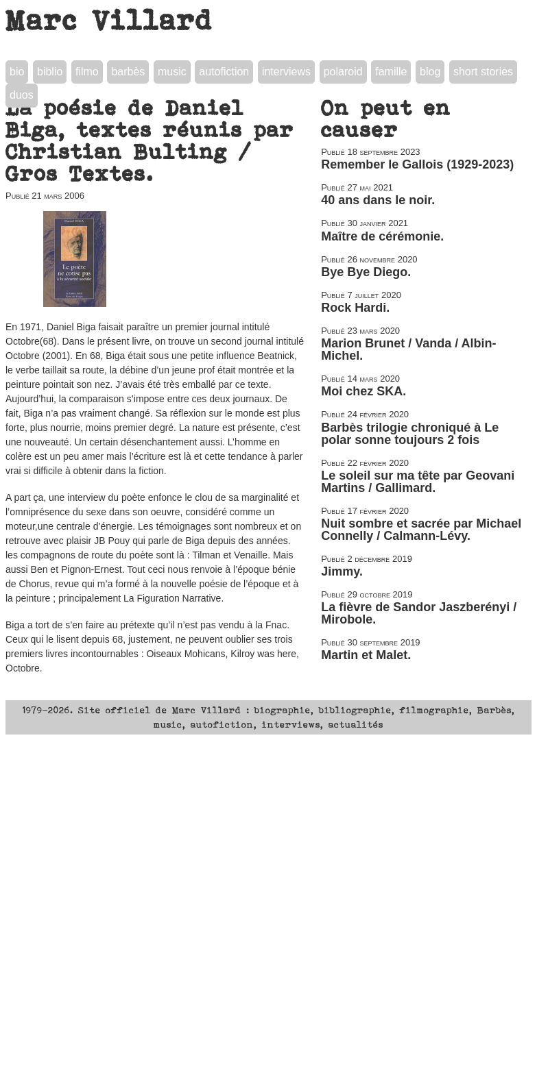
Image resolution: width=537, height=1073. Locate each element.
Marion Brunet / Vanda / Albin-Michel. (408, 349)
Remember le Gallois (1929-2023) (417, 164)
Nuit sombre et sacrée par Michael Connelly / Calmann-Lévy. (421, 530)
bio (17, 71)
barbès (128, 71)
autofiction (224, 71)
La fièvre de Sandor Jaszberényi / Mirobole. (418, 613)
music (172, 71)
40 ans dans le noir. (378, 200)
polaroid (343, 71)
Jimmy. (342, 571)
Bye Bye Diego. (366, 272)
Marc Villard (109, 19)
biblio (49, 71)
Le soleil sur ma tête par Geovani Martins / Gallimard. (417, 482)
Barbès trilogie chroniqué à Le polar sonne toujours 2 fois (410, 434)
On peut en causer (386, 118)
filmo (87, 71)
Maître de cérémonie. (382, 236)
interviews (286, 71)
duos (22, 95)
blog (430, 71)
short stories (483, 71)
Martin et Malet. (366, 655)
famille (391, 71)
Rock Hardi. (355, 307)
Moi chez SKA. (363, 391)
